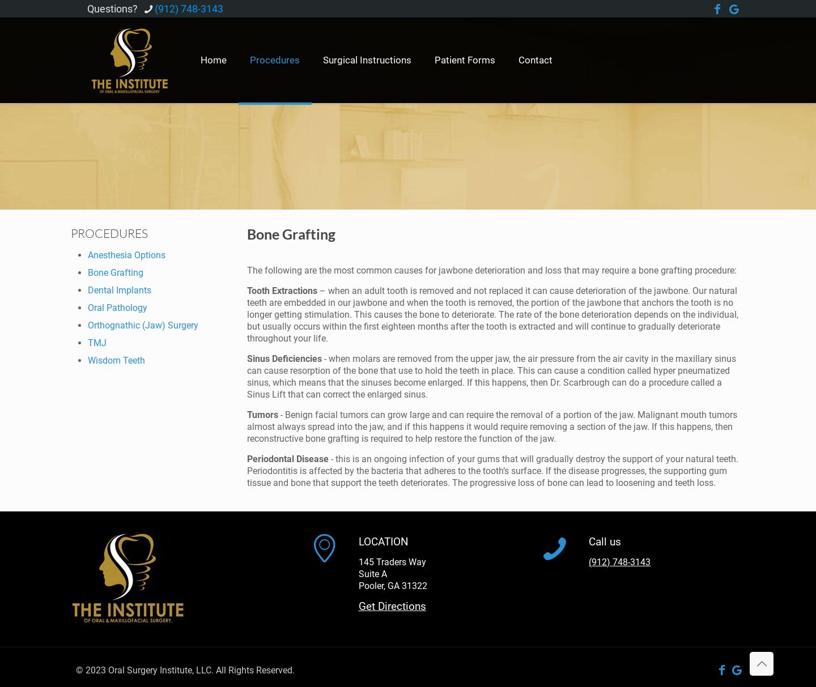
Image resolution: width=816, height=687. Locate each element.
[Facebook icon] (717, 10)
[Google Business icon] (734, 10)
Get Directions (392, 606)
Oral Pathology (117, 307)
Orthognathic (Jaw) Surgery (143, 325)
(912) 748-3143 (620, 562)
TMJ (97, 343)
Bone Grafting (115, 272)
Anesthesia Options (126, 255)
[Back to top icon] (762, 664)
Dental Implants (119, 290)
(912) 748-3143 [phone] (189, 9)
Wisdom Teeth (116, 360)
